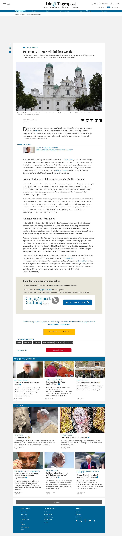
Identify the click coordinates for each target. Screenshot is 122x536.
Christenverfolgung (85, 11)
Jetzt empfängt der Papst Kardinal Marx (55, 383)
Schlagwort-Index (25, 519)
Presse (22, 529)
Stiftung (46, 522)
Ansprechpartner (48, 514)
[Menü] (6, 4)
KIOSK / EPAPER (101, 7)
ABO (109, 7)
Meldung (19, 342)
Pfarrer (38, 131)
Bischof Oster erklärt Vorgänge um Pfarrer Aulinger (54, 150)
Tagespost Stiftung (44, 290)
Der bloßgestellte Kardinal (87, 382)
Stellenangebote (25, 527)
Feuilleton (104, 11)
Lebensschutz (64, 11)
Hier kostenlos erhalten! (59, 332)
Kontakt (77, 512)
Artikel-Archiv (24, 517)
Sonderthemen (48, 519)
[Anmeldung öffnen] (114, 4)
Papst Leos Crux (20, 437)
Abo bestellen (24, 512)
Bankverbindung (48, 517)
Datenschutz (78, 517)
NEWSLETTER (115, 7)
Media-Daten (47, 512)
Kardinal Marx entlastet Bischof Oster (26, 383)
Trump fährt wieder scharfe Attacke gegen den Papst (87, 476)
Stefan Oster (68, 160)
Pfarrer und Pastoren (48, 342)
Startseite (17, 14)
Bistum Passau (61, 170)
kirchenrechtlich (81, 261)
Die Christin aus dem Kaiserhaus (74, 437)
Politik (48, 11)
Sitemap (23, 524)
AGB (22, 522)
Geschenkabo (24, 514)
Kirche (34, 11)
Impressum (78, 514)
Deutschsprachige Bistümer (34, 14)
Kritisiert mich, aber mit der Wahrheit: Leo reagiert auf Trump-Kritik (57, 475)
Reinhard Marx (69, 258)
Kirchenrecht (37, 342)
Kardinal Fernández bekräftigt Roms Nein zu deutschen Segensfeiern (26, 475)
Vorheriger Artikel (21, 350)
